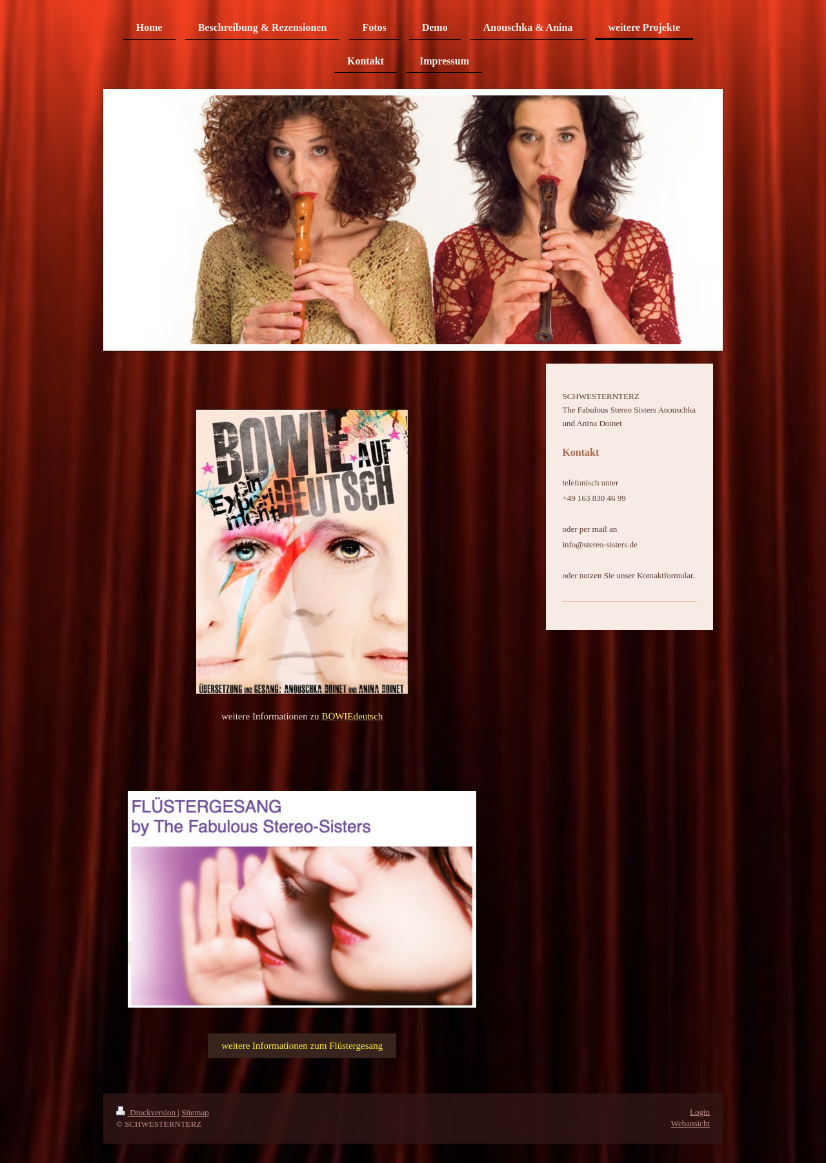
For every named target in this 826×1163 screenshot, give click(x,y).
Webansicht (690, 1123)
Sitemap (195, 1112)
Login (700, 1112)
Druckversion (146, 1112)
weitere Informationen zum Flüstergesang (302, 1046)
